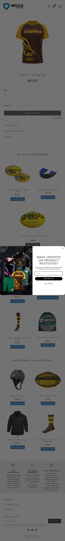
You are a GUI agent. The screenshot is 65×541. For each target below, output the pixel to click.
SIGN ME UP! (49, 278)
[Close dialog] (63, 248)
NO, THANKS (49, 283)
